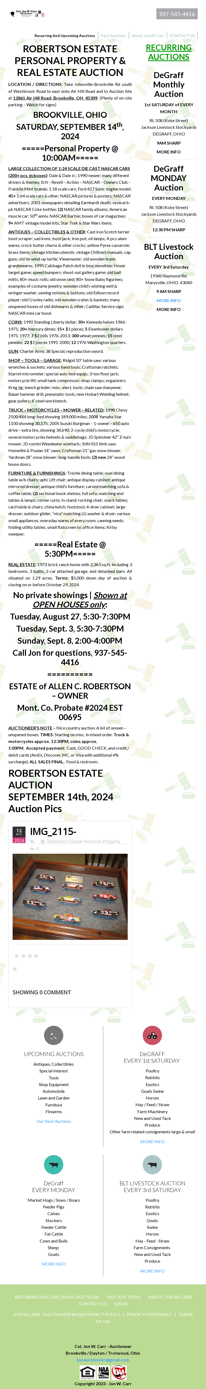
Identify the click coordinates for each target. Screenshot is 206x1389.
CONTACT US (92, 1303)
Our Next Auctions (53, 1121)
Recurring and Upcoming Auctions (57, 1296)
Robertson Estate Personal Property (83, 841)
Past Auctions (124, 1296)
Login (121, 1303)
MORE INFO (152, 1141)
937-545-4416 (177, 13)
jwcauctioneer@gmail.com (103, 1359)
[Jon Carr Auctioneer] (27, 13)
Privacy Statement (149, 1314)
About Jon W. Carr (170, 1296)
